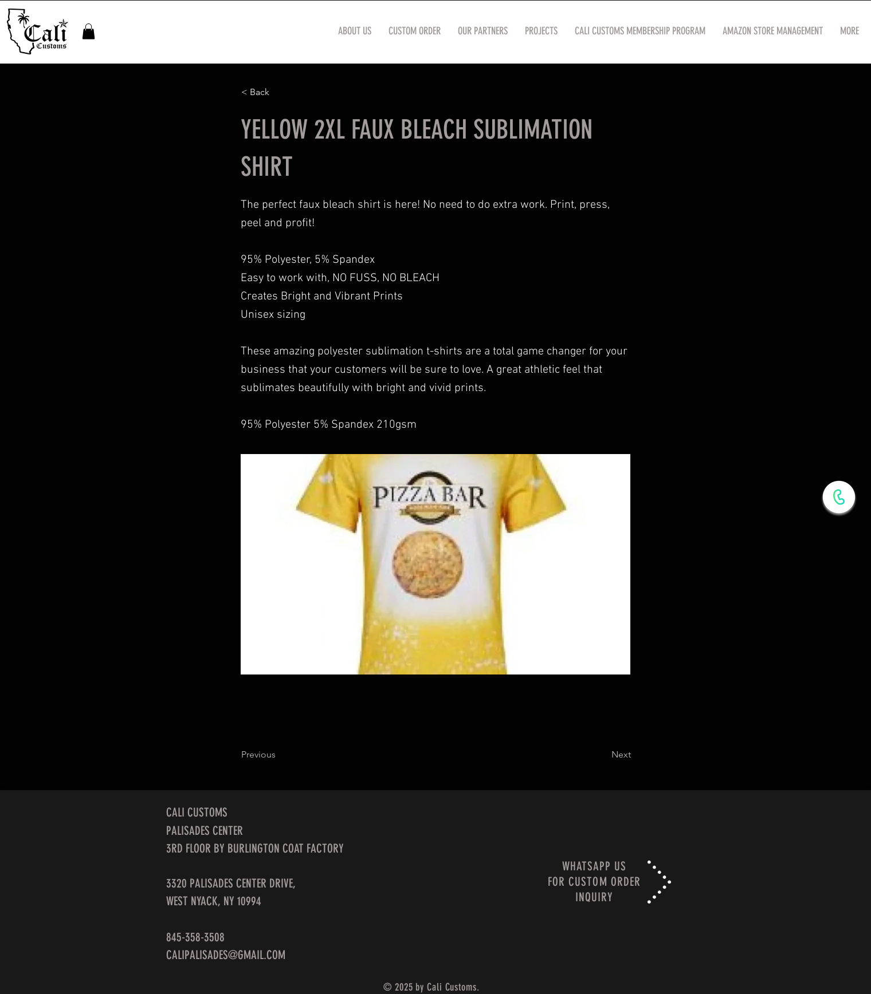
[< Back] (279, 92)
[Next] (602, 754)
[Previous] (279, 754)
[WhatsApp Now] (839, 497)
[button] (88, 31)
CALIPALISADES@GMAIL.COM (225, 955)
